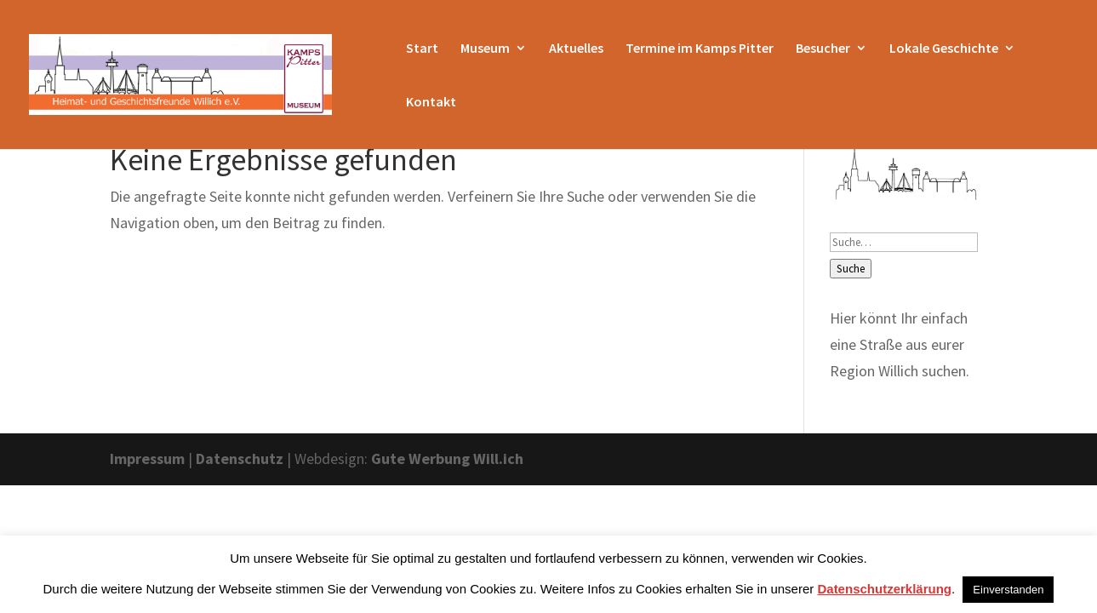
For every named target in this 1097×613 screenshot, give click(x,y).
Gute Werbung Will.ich (447, 458)
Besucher (823, 49)
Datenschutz (239, 458)
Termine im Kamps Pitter (700, 49)
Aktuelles (576, 49)
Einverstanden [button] (1008, 589)
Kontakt (431, 102)
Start (422, 49)
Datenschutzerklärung (884, 588)
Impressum (147, 458)
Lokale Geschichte (943, 49)
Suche (851, 268)
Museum (485, 49)
